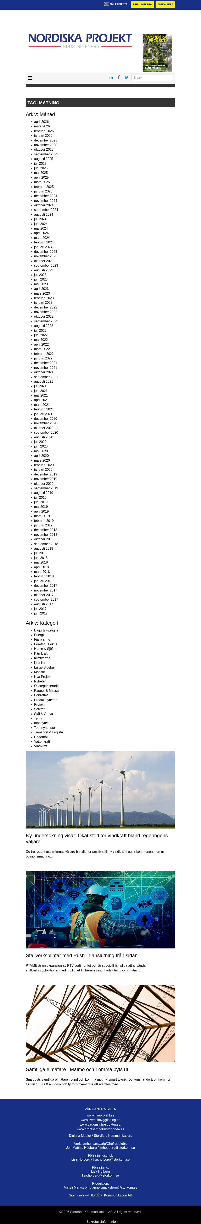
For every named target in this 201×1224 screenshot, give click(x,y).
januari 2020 (43, 470)
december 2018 (45, 530)
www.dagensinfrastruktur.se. (100, 1124)
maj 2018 (41, 562)
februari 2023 (44, 298)
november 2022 (45, 312)
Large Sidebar (44, 667)
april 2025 (41, 177)
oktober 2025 (44, 149)
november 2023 (45, 256)
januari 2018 (43, 581)
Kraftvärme (42, 658)
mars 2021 (42, 404)
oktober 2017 (44, 595)
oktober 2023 (44, 261)
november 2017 (45, 590)
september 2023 (46, 265)
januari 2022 (43, 358)
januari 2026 (43, 136)
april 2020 (41, 456)
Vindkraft (40, 746)
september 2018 (46, 544)
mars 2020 (42, 460)
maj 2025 (41, 173)
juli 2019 (40, 497)
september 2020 (46, 432)
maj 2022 (41, 340)
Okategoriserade (46, 686)
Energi (39, 635)
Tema (38, 718)
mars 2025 (42, 182)
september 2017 (46, 599)
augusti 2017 (43, 604)
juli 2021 (40, 386)
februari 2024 (44, 242)
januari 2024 (43, 247)
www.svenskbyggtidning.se (100, 1120)
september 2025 (46, 154)
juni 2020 (41, 446)
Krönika (39, 663)
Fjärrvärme (42, 639)
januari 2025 (43, 191)
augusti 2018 (43, 548)
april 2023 (41, 289)
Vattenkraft (42, 741)
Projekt (39, 704)
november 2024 (45, 200)
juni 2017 (41, 613)
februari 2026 (44, 131)
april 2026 (41, 121)
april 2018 (41, 567)
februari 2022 (44, 354)
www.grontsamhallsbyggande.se (100, 1129)
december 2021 (45, 363)
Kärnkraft (41, 653)
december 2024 (45, 196)
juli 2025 (40, 163)
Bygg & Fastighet (47, 630)
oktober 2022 (44, 316)
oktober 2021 (44, 372)
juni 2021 (41, 391)
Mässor (39, 672)
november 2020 (45, 423)
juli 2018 (40, 553)
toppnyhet (41, 723)
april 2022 (41, 344)
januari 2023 (43, 303)
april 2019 (41, 511)
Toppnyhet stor (45, 727)
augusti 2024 (43, 214)
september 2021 (46, 377)
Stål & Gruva (43, 714)
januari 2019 (43, 525)
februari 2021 (44, 409)
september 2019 (46, 488)
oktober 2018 (44, 539)
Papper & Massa (46, 690)
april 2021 (41, 400)
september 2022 (46, 321)
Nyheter (40, 681)
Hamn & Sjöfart (45, 649)
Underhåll (41, 737)
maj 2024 (41, 228)
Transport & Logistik (49, 732)
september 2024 (46, 210)
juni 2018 (41, 558)
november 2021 (45, 367)
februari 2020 (44, 465)
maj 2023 (41, 284)
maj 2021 (41, 395)
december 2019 (45, 474)
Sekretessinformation (102, 1221)
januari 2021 (43, 414)
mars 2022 (42, 349)
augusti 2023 (43, 270)
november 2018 (45, 534)
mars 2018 (42, 571)
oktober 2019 (44, 483)
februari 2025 (44, 187)
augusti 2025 (43, 159)
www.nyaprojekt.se (100, 1115)
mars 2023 (42, 293)
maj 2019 (41, 507)
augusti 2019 (43, 493)
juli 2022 (40, 330)
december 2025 (45, 140)
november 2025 (45, 145)
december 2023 (45, 251)
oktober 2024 (44, 205)
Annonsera (165, 4)
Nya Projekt (42, 677)
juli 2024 (40, 219)
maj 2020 (41, 451)
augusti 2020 (43, 437)
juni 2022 (41, 335)
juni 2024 (41, 224)
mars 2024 (42, 237)
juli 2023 (40, 275)
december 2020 (45, 418)
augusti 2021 (43, 381)
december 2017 (45, 586)
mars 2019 (42, 516)
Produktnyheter (45, 700)
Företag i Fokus (45, 644)
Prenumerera (141, 4)
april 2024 (41, 233)
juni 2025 (41, 168)
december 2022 (45, 307)
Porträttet (41, 695)
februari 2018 (44, 576)
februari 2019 (44, 520)
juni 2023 (41, 279)
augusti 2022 (43, 326)
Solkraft (39, 709)
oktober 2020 (44, 428)
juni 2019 (41, 502)
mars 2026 (42, 126)
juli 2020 (40, 442)
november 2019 (45, 479)
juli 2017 (40, 609)
